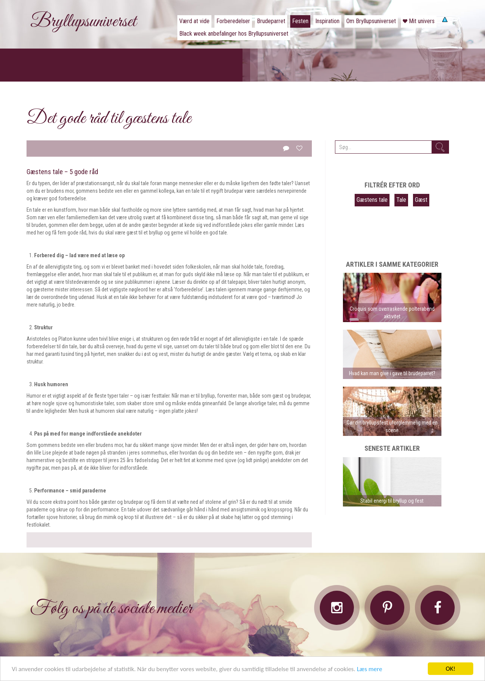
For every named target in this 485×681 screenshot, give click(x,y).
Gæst (421, 199)
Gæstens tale (372, 199)
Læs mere (369, 669)
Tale (401, 199)
